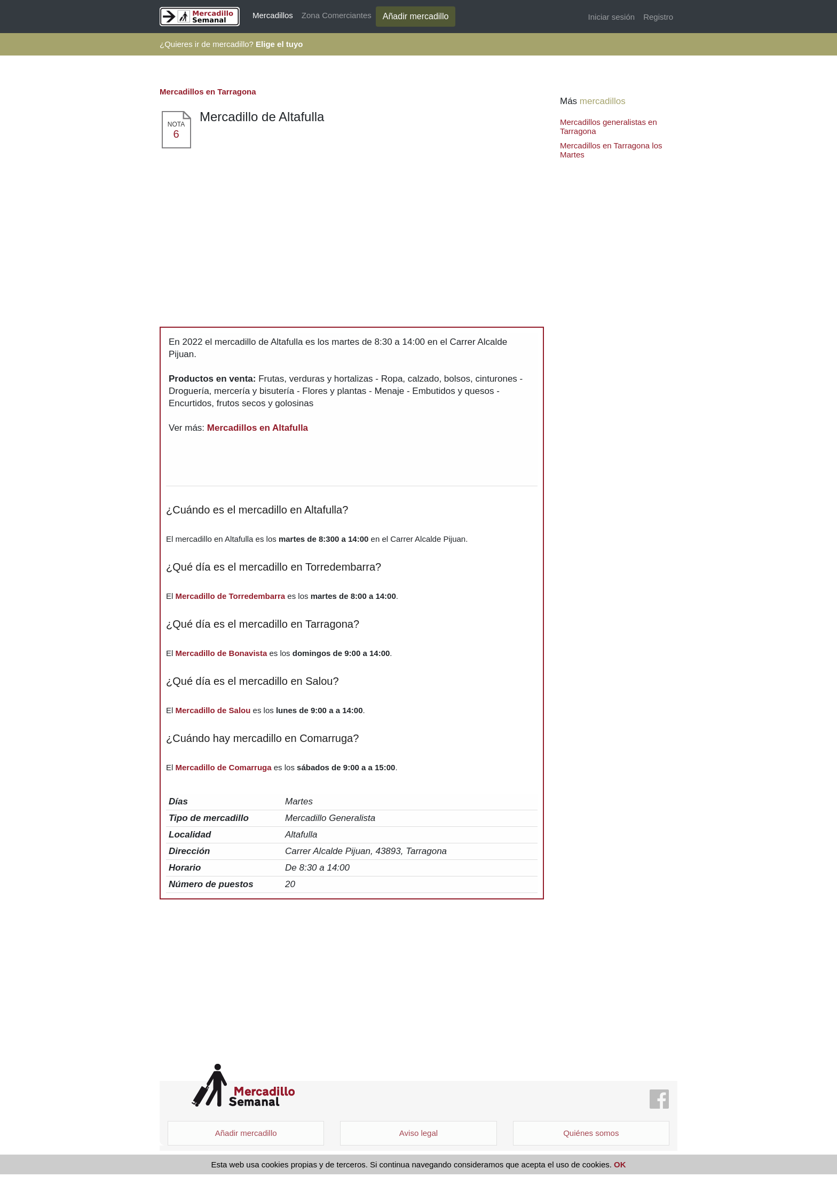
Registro (658, 16)
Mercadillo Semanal (243, 1085)
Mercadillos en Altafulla (257, 428)
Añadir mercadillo (416, 16)
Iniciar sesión (611, 16)
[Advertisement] (352, 229)
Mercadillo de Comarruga (224, 767)
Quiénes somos (591, 1132)
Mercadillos (272, 15)
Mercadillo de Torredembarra (231, 596)
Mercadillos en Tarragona (208, 91)
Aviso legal (418, 1132)
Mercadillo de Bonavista (221, 653)
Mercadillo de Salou (213, 710)
